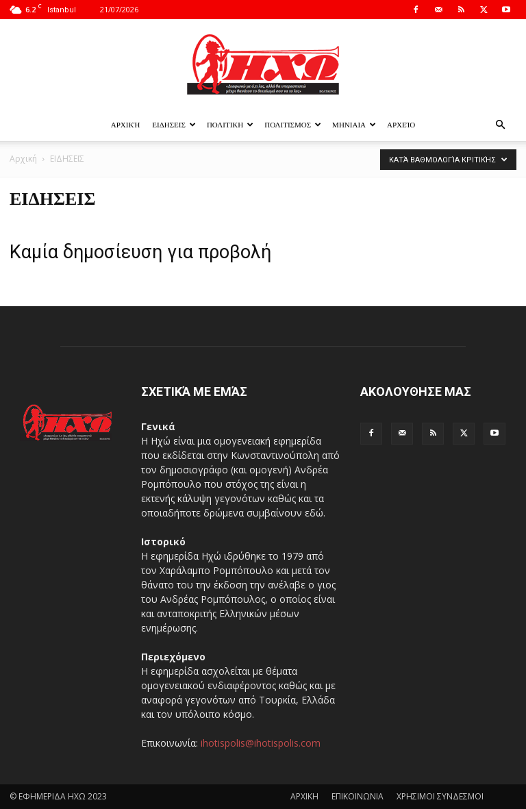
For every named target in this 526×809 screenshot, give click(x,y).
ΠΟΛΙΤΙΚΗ (230, 124)
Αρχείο (401, 124)
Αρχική (125, 124)
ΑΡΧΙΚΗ (304, 796)
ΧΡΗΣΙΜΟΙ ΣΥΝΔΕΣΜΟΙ (440, 796)
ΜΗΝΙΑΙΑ (354, 124)
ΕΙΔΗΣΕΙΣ (174, 124)
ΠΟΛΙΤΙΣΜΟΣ (292, 124)
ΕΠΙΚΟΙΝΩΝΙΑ (357, 796)
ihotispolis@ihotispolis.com (261, 742)
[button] (500, 125)
